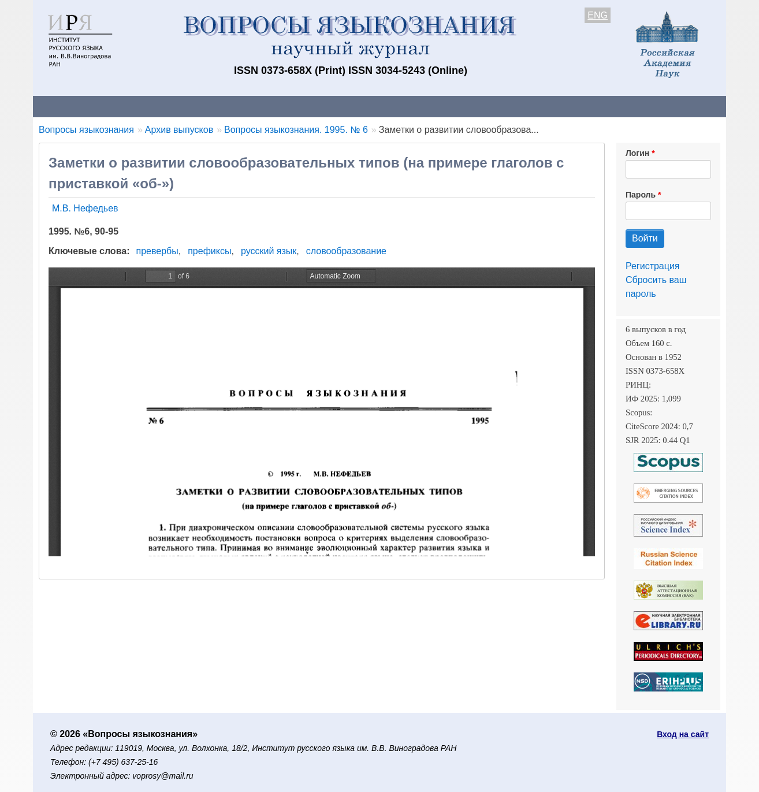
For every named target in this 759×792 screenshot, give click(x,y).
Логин (637, 153)
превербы (157, 251)
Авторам (195, 106)
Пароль (641, 194)
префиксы (209, 251)
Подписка (434, 106)
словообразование (346, 251)
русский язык (268, 251)
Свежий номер (268, 106)
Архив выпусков (356, 106)
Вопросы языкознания (86, 130)
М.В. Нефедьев (85, 208)
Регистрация (653, 266)
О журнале (67, 106)
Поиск (616, 106)
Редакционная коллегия (529, 106)
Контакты (134, 106)
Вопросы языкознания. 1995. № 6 (296, 130)
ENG (597, 15)
